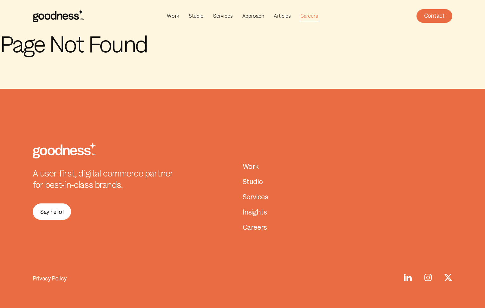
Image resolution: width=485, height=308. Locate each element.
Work (173, 16)
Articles (282, 16)
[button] (434, 16)
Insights (255, 212)
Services (223, 16)
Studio (196, 16)
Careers (309, 16)
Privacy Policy (50, 278)
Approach (253, 16)
